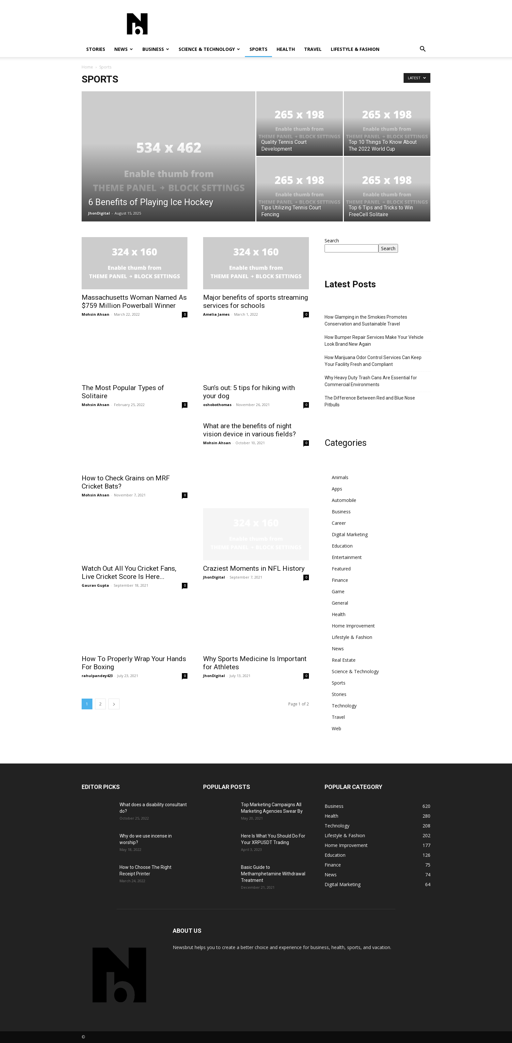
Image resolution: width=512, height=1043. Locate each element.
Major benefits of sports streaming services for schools (255, 302)
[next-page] (114, 704)
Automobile (344, 500)
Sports (258, 49)
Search (332, 240)
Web (336, 728)
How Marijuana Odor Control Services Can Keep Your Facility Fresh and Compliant (373, 361)
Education (342, 546)
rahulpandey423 (97, 675)
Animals (340, 477)
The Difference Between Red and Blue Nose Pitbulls (370, 401)
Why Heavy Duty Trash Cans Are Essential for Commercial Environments (371, 381)
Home (87, 67)
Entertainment (347, 557)
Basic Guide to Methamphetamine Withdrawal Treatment (273, 874)
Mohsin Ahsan (95, 314)
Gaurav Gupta (95, 585)
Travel (313, 49)
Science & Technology (209, 49)
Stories (95, 49)
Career (339, 523)
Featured (341, 569)
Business (155, 49)
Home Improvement (353, 626)
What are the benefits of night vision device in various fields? (249, 482)
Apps (337, 489)
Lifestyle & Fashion (355, 49)
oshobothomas (217, 404)
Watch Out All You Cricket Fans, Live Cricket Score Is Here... (129, 573)
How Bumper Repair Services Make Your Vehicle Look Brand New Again (374, 341)
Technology (344, 706)
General (340, 603)
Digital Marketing (350, 534)
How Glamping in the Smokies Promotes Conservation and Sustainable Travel (366, 320)
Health (286, 49)
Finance (340, 580)
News (123, 49)
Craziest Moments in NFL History (254, 568)
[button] (422, 50)
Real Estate (344, 660)
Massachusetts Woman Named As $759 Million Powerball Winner (134, 302)
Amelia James (216, 314)
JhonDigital (99, 213)
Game (338, 591)
